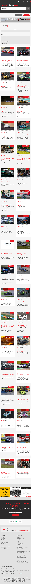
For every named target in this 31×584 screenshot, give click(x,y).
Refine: (2, 34)
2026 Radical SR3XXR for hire (7, 447)
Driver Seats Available (6, 399)
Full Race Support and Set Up (22, 472)
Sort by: (15, 29)
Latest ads (19, 14)
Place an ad (26, 14)
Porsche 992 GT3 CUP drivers (22, 182)
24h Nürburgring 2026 (5, 350)
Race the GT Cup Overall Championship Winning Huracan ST (22, 255)
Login (23, 1)
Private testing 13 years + (22, 278)
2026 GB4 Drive (4, 301)
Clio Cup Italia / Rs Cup (5, 278)
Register (28, 1)
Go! (28, 8)
